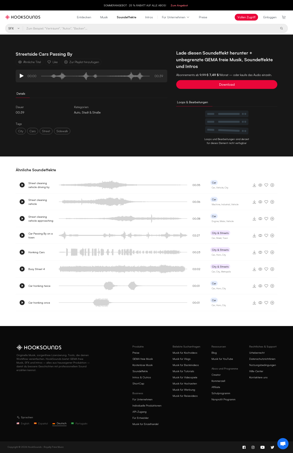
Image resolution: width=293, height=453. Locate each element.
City (20, 131)
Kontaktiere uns (258, 377)
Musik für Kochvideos (185, 352)
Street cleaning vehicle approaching (40, 218)
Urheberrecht (257, 352)
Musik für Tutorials (183, 371)
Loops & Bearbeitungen (192, 102)
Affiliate (216, 387)
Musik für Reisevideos (185, 395)
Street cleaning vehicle (37, 201)
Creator (216, 374)
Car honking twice (39, 285)
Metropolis (226, 271)
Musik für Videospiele (185, 377)
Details (20, 93)
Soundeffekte (126, 17)
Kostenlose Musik (142, 365)
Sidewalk (62, 131)
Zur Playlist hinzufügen (81, 62)
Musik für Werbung (184, 389)
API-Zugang (139, 411)
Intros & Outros (141, 377)
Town (225, 238)
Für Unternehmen (176, 17)
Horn (218, 254)
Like (52, 62)
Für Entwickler (140, 417)
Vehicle (219, 187)
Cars (33, 131)
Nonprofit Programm (223, 399)
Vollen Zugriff (246, 17)
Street (46, 131)
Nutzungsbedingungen (262, 365)
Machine (216, 204)
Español (41, 423)
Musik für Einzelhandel (145, 424)
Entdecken (84, 17)
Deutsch (59, 423)
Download (227, 84)
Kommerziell (218, 380)
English (22, 423)
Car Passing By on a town (40, 235)
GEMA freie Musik (142, 358)
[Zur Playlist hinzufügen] (272, 185)
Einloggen (270, 17)
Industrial (225, 204)
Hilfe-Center (256, 371)
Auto (77, 112)
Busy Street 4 (36, 269)
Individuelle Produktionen (146, 405)
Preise (203, 17)
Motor (222, 221)
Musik (104, 17)
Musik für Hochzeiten (185, 383)
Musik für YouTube (222, 358)
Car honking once (39, 302)
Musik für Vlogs (182, 358)
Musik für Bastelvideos (186, 365)
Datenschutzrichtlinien (262, 358)
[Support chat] (283, 443)
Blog (214, 352)
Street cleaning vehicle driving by (39, 185)
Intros (149, 17)
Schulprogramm (221, 393)
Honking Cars (36, 252)
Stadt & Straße (91, 112)
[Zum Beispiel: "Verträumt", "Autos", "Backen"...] (149, 28)
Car (214, 182)
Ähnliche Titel (29, 62)
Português (79, 423)
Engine (215, 221)
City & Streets (220, 233)
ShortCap (138, 383)
